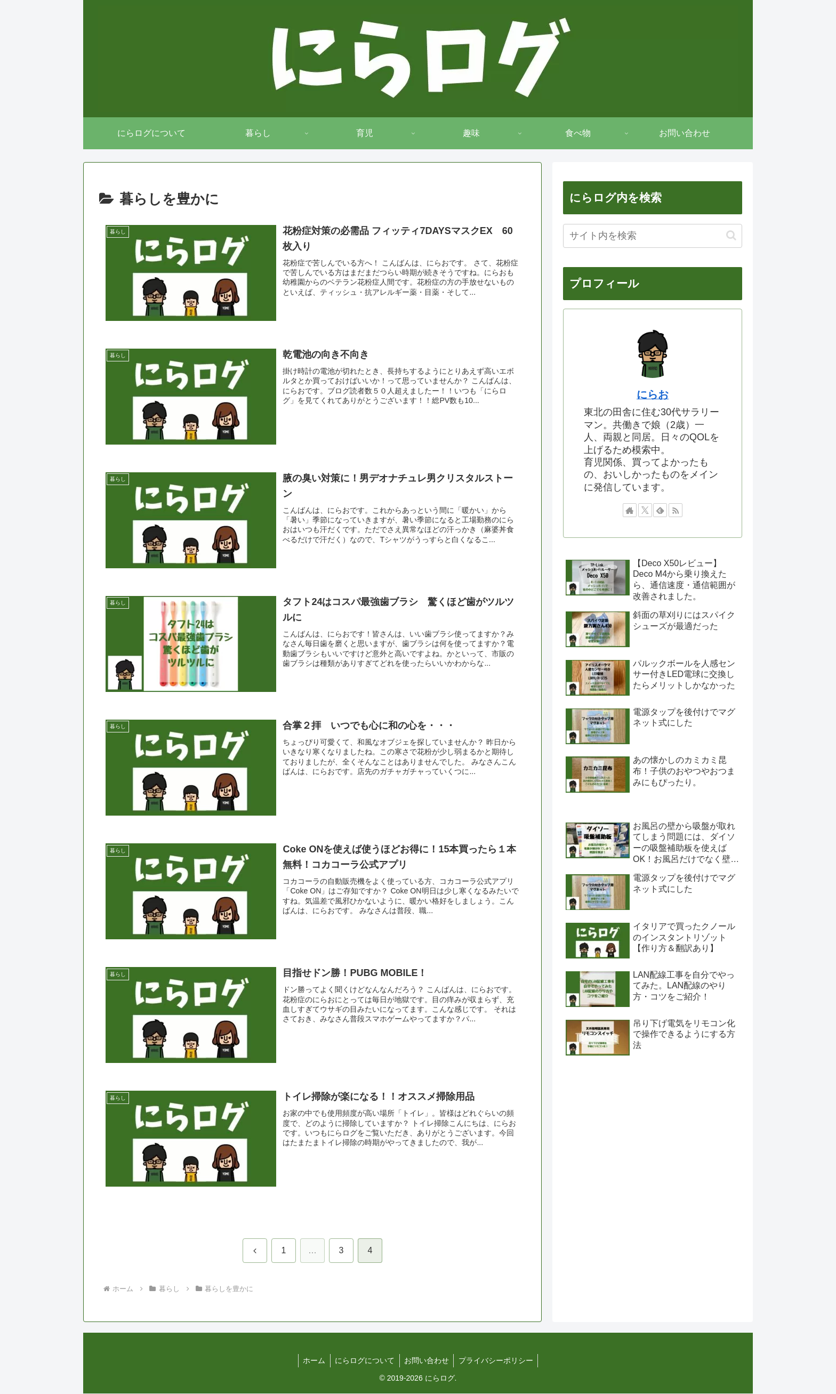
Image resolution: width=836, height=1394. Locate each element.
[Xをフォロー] (645, 510)
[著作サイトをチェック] (630, 510)
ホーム (312, 1361)
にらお (653, 394)
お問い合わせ (427, 1361)
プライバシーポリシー (498, 1361)
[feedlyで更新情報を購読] (660, 510)
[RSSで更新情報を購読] (675, 510)
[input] (652, 236)
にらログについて (364, 1361)
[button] (731, 235)
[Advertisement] (652, 1155)
